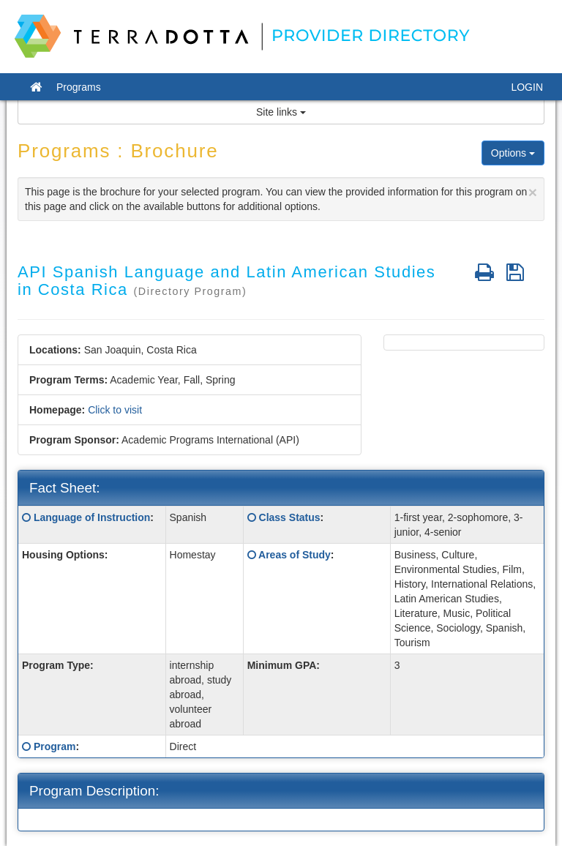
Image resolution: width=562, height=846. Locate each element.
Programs (78, 87)
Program (55, 746)
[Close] (532, 192)
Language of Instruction (92, 517)
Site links (281, 112)
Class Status (290, 517)
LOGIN (527, 87)
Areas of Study (294, 555)
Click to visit (115, 410)
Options (513, 153)
